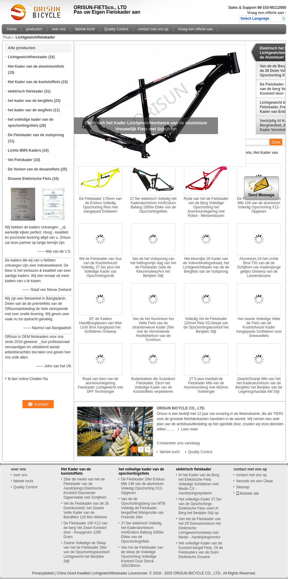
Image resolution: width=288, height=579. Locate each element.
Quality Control (116, 29)
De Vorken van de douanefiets (34, 169)
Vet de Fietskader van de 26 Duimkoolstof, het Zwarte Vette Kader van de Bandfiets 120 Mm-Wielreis (86, 510)
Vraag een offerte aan (265, 13)
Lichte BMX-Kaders (24, 150)
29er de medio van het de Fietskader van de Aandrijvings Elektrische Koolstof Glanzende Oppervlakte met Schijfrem (85, 488)
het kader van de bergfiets (30, 101)
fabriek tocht (85, 29)
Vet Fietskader (20, 160)
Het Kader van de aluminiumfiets (36, 66)
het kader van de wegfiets (30, 110)
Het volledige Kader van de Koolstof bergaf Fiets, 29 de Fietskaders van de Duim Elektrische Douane (201, 550)
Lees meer (189, 429)
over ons (58, 29)
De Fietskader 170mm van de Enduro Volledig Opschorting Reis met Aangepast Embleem (100, 205)
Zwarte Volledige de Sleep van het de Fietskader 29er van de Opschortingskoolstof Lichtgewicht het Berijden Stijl (86, 552)
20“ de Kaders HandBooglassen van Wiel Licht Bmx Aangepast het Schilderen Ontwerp (100, 325)
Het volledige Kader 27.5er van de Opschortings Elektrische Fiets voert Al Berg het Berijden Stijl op (200, 506)
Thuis (6, 37)
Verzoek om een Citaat (254, 481)
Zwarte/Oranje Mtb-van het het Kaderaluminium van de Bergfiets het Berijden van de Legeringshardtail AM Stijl (259, 385)
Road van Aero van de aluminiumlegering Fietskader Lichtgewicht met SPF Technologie (100, 385)
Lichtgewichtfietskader (27, 57)
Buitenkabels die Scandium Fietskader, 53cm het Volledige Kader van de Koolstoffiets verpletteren (153, 385)
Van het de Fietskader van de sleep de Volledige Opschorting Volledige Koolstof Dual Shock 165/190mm (142, 556)
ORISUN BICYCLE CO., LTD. (181, 408)
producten (34, 29)
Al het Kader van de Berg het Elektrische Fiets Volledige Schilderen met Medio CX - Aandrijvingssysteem (199, 484)
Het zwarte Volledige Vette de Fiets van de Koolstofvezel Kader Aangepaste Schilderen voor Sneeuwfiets (259, 327)
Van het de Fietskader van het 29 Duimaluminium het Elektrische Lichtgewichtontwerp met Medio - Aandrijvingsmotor (200, 528)
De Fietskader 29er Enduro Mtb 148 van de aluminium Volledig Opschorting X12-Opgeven (259, 205)
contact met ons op (153, 29)
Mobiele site (247, 493)
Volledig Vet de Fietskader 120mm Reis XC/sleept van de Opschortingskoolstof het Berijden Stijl (206, 325)
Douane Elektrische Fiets (29, 179)
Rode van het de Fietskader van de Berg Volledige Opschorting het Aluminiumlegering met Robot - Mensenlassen (206, 207)
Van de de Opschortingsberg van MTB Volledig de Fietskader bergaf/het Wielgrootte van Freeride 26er (143, 508)
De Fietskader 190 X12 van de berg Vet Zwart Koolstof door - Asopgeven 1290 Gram (86, 530)
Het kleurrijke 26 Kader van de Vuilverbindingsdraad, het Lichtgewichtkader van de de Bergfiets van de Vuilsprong (206, 265)
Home (12, 29)
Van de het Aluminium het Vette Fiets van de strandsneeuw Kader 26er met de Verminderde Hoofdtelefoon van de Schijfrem (153, 329)
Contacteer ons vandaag (178, 443)
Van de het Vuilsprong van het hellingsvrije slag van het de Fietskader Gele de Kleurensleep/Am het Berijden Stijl (153, 267)
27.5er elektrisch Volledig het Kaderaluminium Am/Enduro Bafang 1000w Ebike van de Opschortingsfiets (153, 205)
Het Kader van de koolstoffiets (34, 82)
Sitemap (242, 487)
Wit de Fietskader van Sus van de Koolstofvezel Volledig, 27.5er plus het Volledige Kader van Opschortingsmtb (100, 267)
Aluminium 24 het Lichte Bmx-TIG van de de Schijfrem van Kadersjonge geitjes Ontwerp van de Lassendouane (258, 267)
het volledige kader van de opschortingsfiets (141, 471)
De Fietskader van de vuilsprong (36, 135)
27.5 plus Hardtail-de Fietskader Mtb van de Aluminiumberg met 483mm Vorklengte (206, 385)
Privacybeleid (43, 573)
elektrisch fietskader (25, 91)
